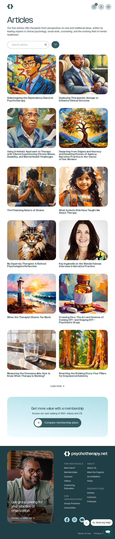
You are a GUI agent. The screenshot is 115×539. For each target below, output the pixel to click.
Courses (68, 476)
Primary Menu (108, 7)
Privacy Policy (101, 533)
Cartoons (91, 497)
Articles (90, 493)
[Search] (45, 44)
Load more (56, 386)
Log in (101, 7)
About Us (91, 468)
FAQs (90, 481)
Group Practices (72, 503)
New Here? (69, 468)
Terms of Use (84, 533)
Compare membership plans (61, 422)
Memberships (70, 472)
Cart (94, 6)
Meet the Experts (95, 472)
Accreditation (93, 476)
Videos (67, 481)
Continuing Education (69, 487)
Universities (70, 508)
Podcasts (91, 501)
